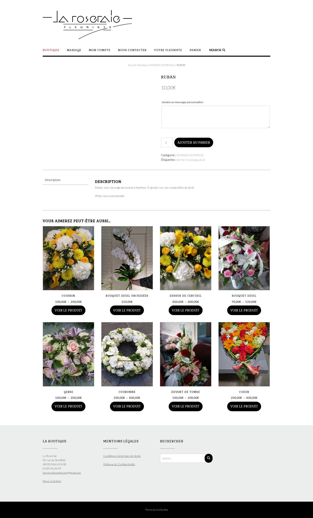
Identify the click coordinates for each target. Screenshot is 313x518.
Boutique (51, 50)
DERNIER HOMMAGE (162, 65)
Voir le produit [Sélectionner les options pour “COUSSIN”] (68, 310)
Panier (195, 50)
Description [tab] (52, 180)
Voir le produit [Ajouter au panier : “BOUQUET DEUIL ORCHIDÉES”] (127, 310)
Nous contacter (132, 50)
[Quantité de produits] (167, 142)
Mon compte (99, 50)
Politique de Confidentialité (119, 464)
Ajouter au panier (193, 142)
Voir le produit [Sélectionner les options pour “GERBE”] (68, 406)
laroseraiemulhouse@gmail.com (62, 472)
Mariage (74, 50)
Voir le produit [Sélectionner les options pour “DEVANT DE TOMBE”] (185, 406)
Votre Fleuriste (168, 50)
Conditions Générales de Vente (122, 456)
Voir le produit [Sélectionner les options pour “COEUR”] (244, 406)
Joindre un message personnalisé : (182, 102)
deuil (202, 159)
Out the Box (162, 509)
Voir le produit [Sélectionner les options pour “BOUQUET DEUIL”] (244, 310)
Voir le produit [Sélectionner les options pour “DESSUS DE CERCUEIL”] (185, 310)
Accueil (132, 65)
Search (217, 50)
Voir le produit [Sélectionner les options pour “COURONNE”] (127, 406)
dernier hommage (187, 159)
